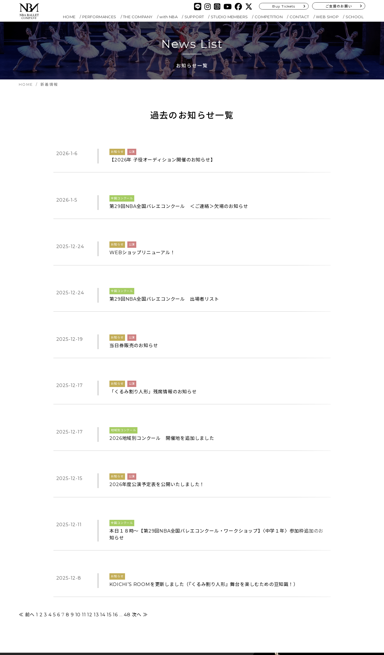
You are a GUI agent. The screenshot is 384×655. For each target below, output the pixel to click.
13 (96, 485)
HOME (69, 16)
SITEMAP (153, 596)
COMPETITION (269, 16)
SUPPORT (194, 16)
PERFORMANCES (99, 16)
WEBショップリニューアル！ (142, 225)
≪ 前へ (27, 485)
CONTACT (299, 16)
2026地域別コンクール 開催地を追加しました (161, 355)
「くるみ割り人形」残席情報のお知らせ (153, 322)
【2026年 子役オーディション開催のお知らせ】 (162, 160)
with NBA (168, 16)
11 (84, 485)
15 (109, 485)
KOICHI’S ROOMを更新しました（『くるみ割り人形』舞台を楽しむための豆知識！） (203, 459)
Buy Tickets (283, 6)
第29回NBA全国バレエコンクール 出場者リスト (164, 257)
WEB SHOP (327, 16)
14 (102, 485)
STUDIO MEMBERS (229, 16)
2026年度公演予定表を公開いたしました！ (156, 387)
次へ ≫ (140, 485)
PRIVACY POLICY (162, 588)
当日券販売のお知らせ (133, 290)
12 (89, 485)
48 (127, 485)
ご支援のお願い (338, 6)
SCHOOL (355, 16)
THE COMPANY (137, 16)
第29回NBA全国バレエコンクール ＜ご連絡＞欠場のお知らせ (178, 192)
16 (115, 485)
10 (78, 485)
